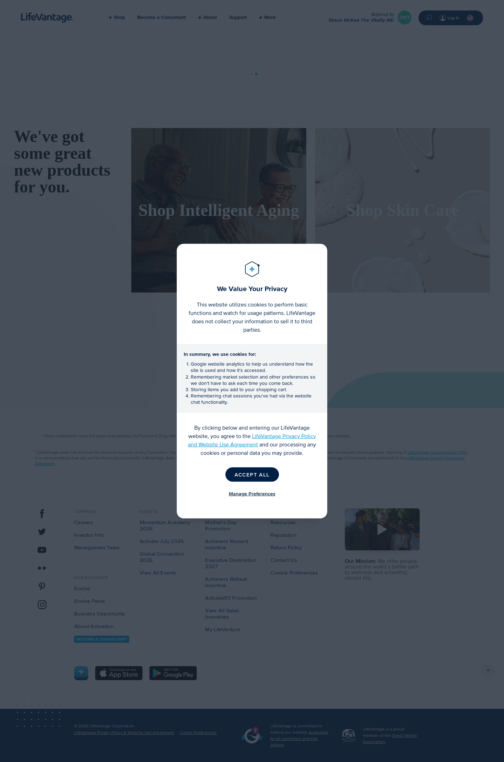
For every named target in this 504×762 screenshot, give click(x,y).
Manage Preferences (252, 493)
